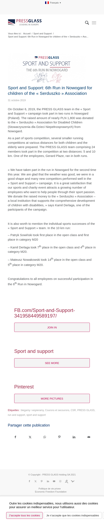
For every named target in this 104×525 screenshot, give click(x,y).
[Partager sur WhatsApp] (44, 437)
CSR (73, 410)
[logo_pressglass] (43, 23)
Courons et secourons (57, 410)
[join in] (52, 327)
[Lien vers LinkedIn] (48, 481)
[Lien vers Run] (66, 481)
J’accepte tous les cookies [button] (24, 515)
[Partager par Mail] (89, 437)
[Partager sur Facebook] (15, 437)
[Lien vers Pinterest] (42, 481)
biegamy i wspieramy (32, 410)
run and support (16, 415)
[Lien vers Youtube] (54, 481)
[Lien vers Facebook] (29, 481)
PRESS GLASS (86, 410)
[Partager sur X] (30, 437)
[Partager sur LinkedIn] (74, 437)
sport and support (36, 415)
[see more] (52, 363)
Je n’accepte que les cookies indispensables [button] (72, 515)
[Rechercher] (85, 23)
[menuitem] (53, 2)
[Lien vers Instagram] (60, 481)
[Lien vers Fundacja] (73, 481)
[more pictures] (52, 398)
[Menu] (94, 23)
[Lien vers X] (36, 481)
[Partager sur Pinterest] (59, 437)
